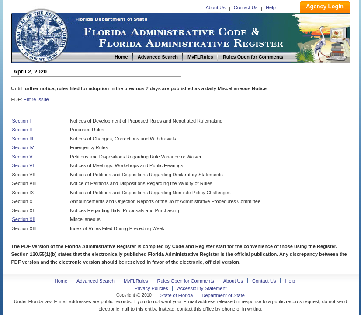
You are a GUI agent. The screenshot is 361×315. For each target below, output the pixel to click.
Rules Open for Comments (185, 281)
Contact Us (245, 7)
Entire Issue (36, 99)
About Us (216, 7)
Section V (22, 156)
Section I (21, 120)
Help (271, 7)
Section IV (23, 147)
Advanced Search (95, 281)
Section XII (23, 219)
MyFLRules (136, 281)
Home (41, 34)
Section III (23, 138)
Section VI (23, 165)
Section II (22, 129)
